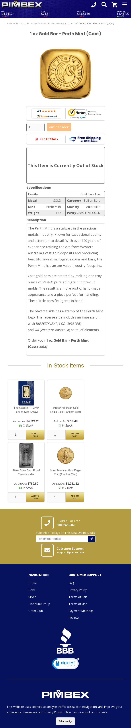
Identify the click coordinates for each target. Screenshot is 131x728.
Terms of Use (78, 604)
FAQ (71, 583)
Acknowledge (65, 721)
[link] (65, 664)
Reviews (74, 618)
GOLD (23, 23)
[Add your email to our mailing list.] (91, 539)
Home (32, 583)
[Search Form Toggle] (104, 5)
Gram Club (35, 611)
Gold (31, 590)
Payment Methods (81, 611)
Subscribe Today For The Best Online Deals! (65, 537)
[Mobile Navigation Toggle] (125, 5)
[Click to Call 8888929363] (94, 4)
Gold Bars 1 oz (60, 23)
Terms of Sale (78, 597)
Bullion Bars (39, 23)
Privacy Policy (78, 590)
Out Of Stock (59, 127)
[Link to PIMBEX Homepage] (65, 694)
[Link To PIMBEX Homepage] (22, 4)
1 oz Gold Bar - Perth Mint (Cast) (94, 23)
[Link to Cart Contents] (114, 4)
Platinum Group (39, 604)
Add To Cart (35, 435)
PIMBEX (11, 23)
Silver (32, 597)
